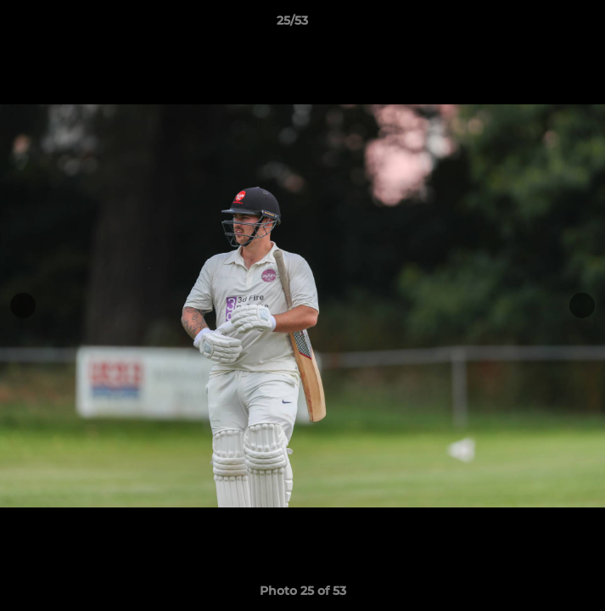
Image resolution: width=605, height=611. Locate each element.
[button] (544, 24)
